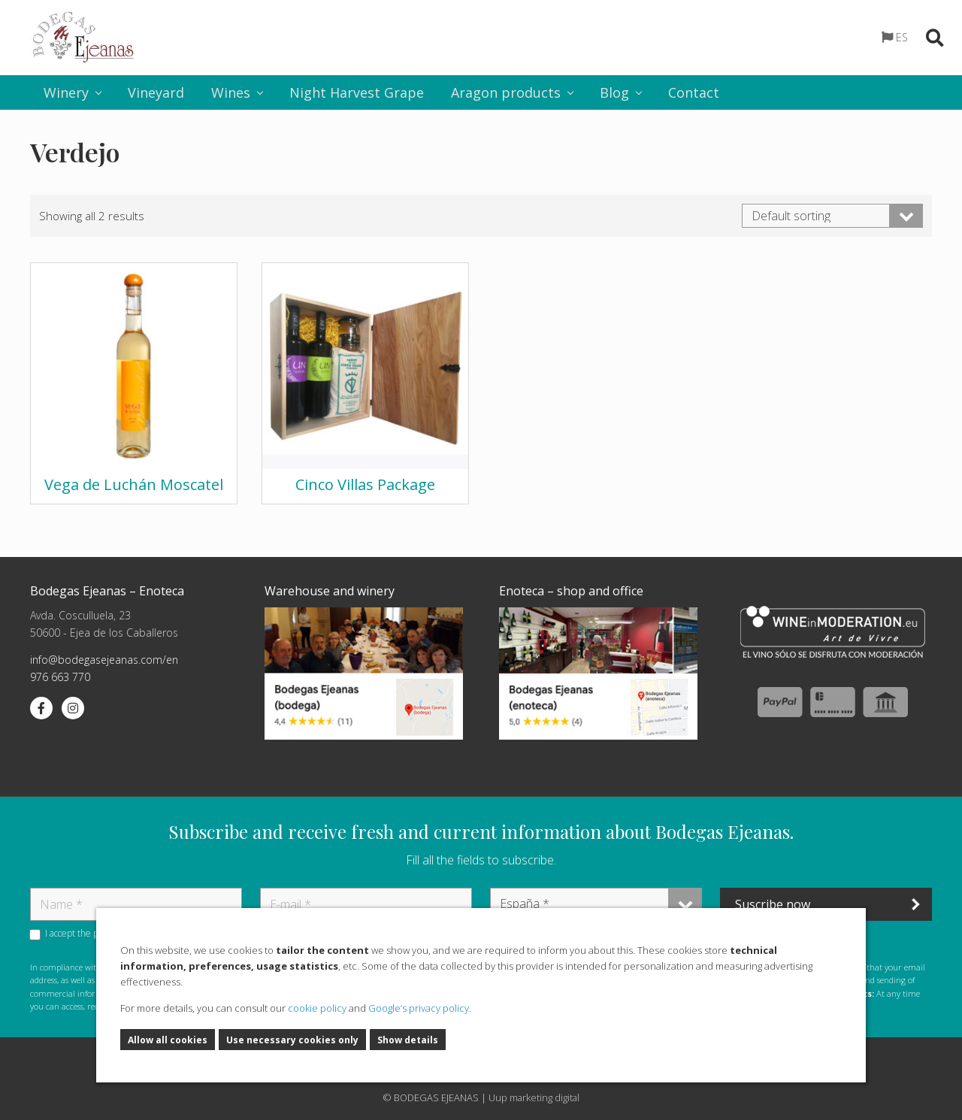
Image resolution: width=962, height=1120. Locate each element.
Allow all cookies (167, 1040)
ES (902, 37)
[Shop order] (832, 216)
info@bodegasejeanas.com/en (104, 659)
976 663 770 (60, 677)
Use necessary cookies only (292, 1040)
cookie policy (317, 1008)
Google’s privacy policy (418, 1008)
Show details (407, 1040)
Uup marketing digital (534, 1097)
